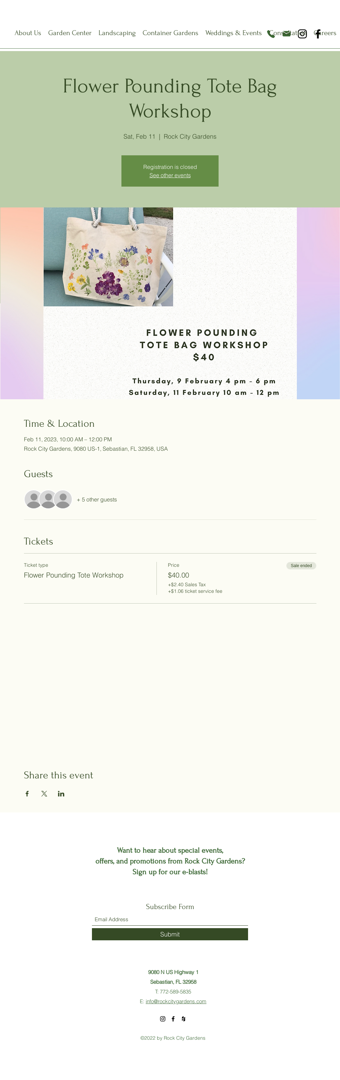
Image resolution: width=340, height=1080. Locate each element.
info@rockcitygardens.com (176, 1001)
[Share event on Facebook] (27, 793)
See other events (170, 175)
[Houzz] (183, 1018)
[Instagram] (162, 1018)
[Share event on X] (44, 793)
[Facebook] (173, 1018)
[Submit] (170, 934)
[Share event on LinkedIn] (61, 793)
